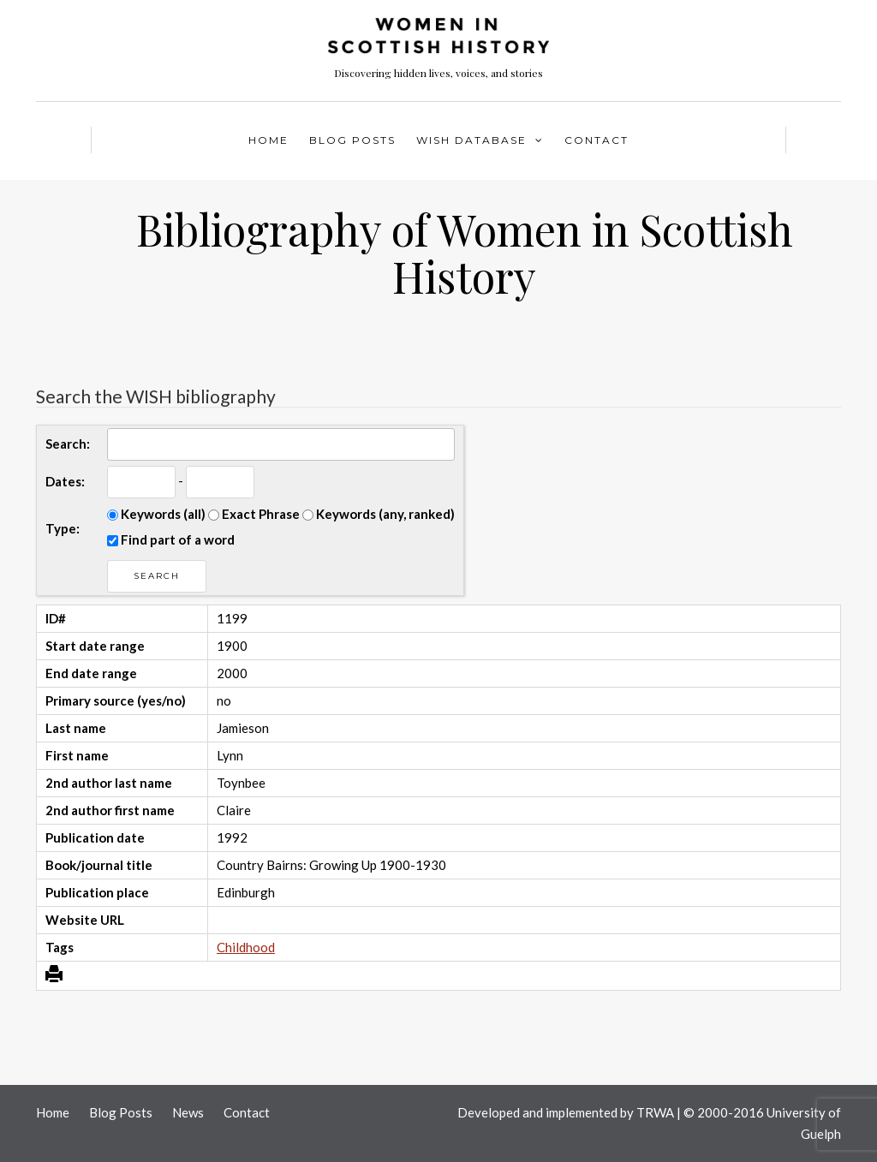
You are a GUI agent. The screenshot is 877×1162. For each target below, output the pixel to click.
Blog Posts (352, 140)
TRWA (655, 1112)
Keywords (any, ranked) (378, 513)
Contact (596, 140)
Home (268, 140)
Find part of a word (171, 539)
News (188, 1112)
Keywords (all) (156, 513)
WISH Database (471, 140)
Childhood (246, 947)
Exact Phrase (254, 513)
